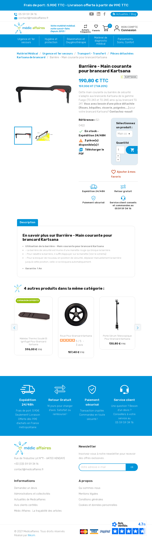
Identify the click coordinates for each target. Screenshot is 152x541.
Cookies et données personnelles (98, 505)
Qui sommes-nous (89, 488)
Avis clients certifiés (26, 505)
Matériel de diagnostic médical (100, 41)
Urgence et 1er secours (26, 41)
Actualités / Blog (124, 14)
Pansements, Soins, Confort (125, 41)
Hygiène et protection (51, 41)
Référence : (87, 119)
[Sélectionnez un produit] (124, 133)
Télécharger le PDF (91, 151)
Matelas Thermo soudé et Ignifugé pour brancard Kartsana (33, 341)
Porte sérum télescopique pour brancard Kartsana (117, 337)
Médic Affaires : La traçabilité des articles (38, 510)
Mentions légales (88, 493)
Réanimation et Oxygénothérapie (76, 41)
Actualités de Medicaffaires (30, 499)
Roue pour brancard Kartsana (76, 335)
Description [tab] (27, 222)
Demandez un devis (25, 488)
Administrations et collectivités (32, 493)
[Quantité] (120, 150)
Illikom (31, 535)
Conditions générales (91, 499)
